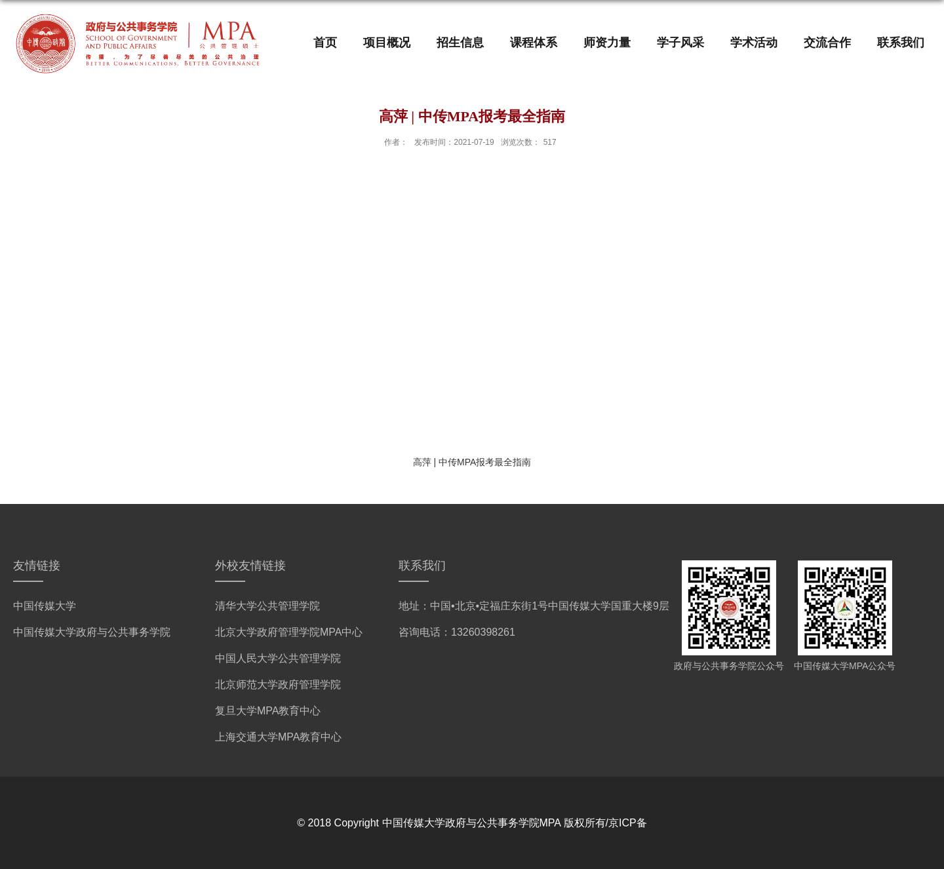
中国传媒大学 (44, 605)
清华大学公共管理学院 (267, 605)
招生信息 (460, 42)
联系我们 (900, 42)
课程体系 (533, 42)
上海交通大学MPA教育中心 (278, 737)
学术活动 (753, 42)
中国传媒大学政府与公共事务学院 (91, 632)
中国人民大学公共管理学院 (278, 658)
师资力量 (607, 42)
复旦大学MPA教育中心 (268, 710)
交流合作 (827, 42)
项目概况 (386, 42)
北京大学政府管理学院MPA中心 (289, 632)
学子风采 (680, 42)
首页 (325, 42)
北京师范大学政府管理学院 (278, 684)
